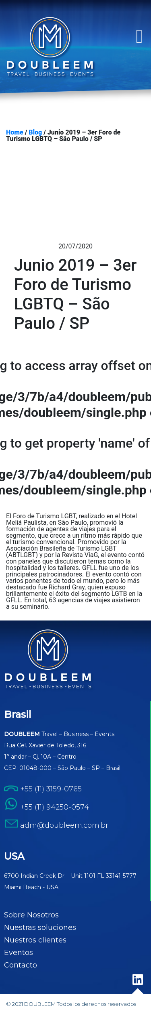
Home (14, 132)
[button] (139, 36)
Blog (35, 132)
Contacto (20, 965)
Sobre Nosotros (31, 915)
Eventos (18, 952)
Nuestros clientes (35, 940)
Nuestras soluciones (40, 927)
